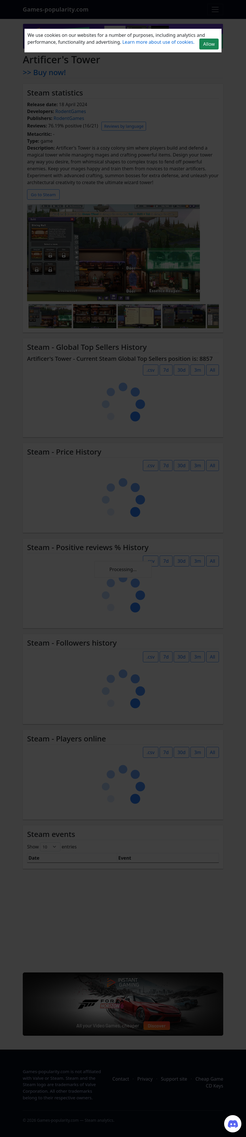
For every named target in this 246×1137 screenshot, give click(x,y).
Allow (209, 44)
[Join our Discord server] (232, 1123)
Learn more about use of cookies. (158, 42)
